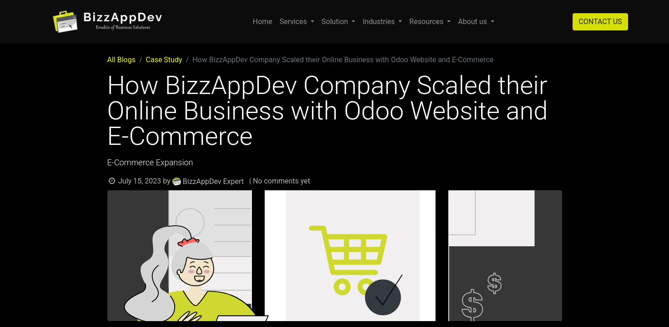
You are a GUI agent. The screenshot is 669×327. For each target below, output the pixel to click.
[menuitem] (262, 22)
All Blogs (121, 59)
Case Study (164, 59)
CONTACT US (600, 21)
